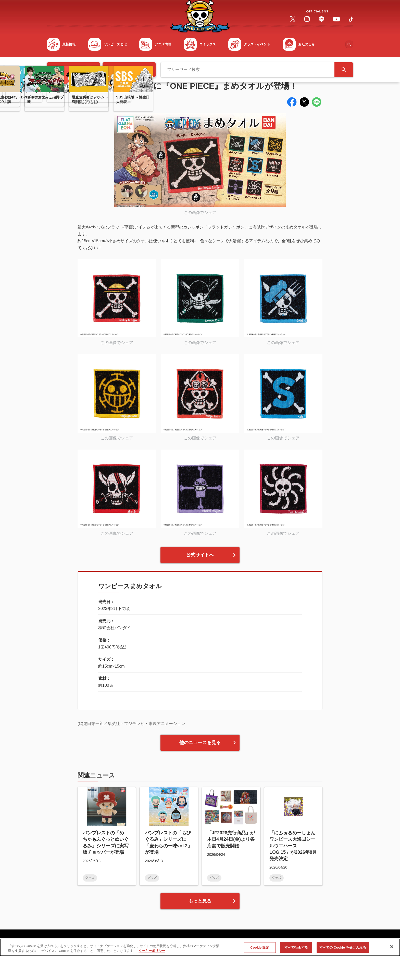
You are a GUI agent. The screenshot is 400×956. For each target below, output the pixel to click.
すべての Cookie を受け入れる (342, 949)
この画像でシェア (200, 212)
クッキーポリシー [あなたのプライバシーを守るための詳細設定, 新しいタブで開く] (152, 953)
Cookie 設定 (259, 949)
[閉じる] (391, 948)
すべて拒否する (296, 949)
